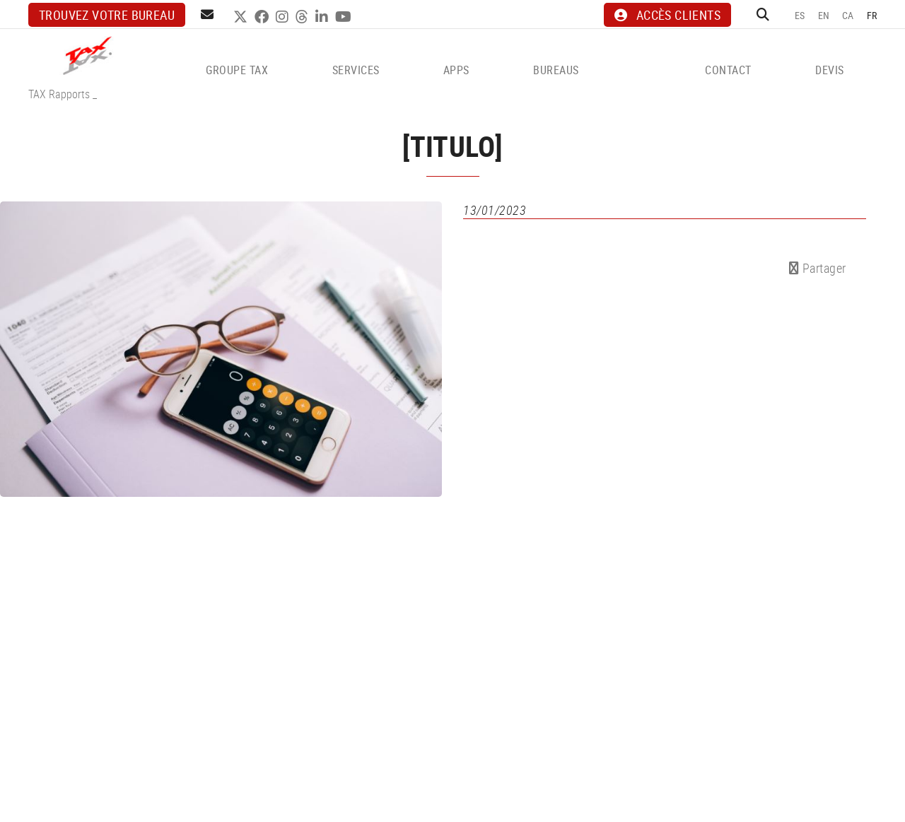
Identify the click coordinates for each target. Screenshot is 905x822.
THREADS (304, 17)
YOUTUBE (345, 17)
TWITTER (242, 17)
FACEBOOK (263, 17)
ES (800, 15)
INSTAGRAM (284, 17)
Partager (817, 267)
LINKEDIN (323, 17)
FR (872, 15)
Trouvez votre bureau (107, 14)
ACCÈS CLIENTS (667, 14)
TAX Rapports (59, 94)
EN (824, 15)
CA (848, 15)
